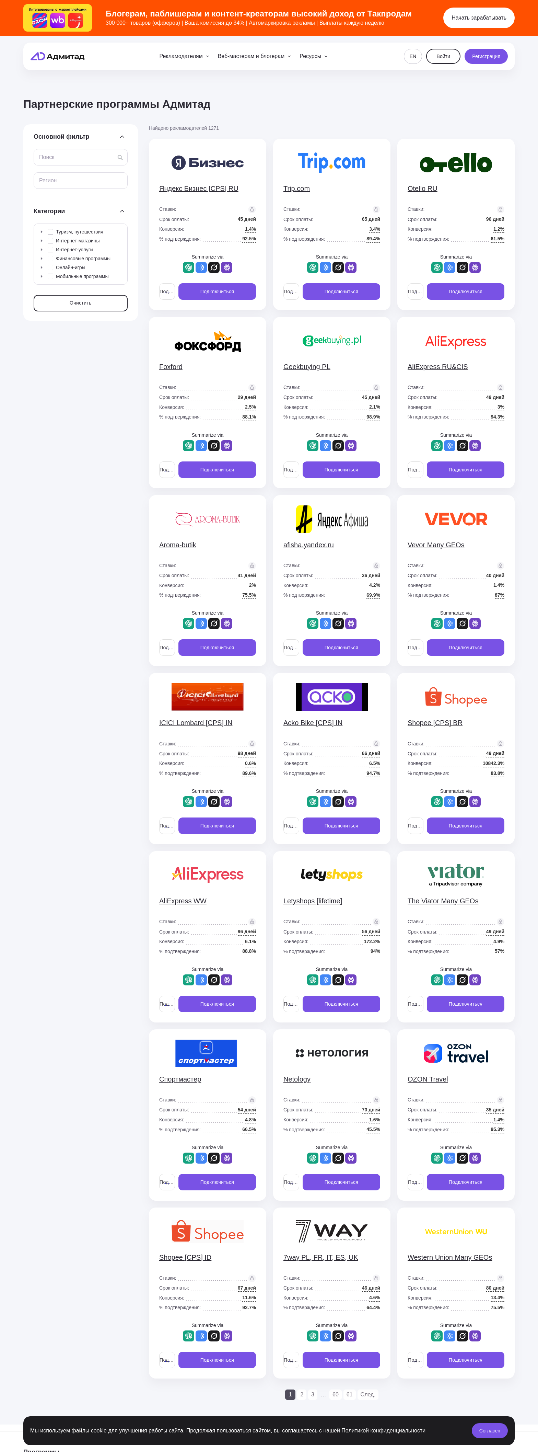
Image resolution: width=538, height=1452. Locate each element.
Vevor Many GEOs (436, 545)
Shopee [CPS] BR (435, 723)
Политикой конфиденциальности (383, 1430)
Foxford (171, 366)
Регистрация (486, 56)
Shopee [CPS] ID (185, 1257)
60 (335, 1394)
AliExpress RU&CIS (438, 366)
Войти (443, 56)
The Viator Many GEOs (443, 901)
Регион (48, 180)
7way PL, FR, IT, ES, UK (320, 1257)
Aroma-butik (177, 545)
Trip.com (296, 188)
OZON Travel (428, 1079)
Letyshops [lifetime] (312, 901)
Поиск (46, 157)
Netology (297, 1079)
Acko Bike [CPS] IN (312, 723)
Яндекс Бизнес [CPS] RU (198, 188)
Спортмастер (180, 1079)
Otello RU (422, 188)
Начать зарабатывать (479, 18)
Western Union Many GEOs (450, 1257)
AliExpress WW (183, 901)
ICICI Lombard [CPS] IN (195, 723)
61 (350, 1394)
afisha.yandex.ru (308, 545)
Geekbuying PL (306, 366)
